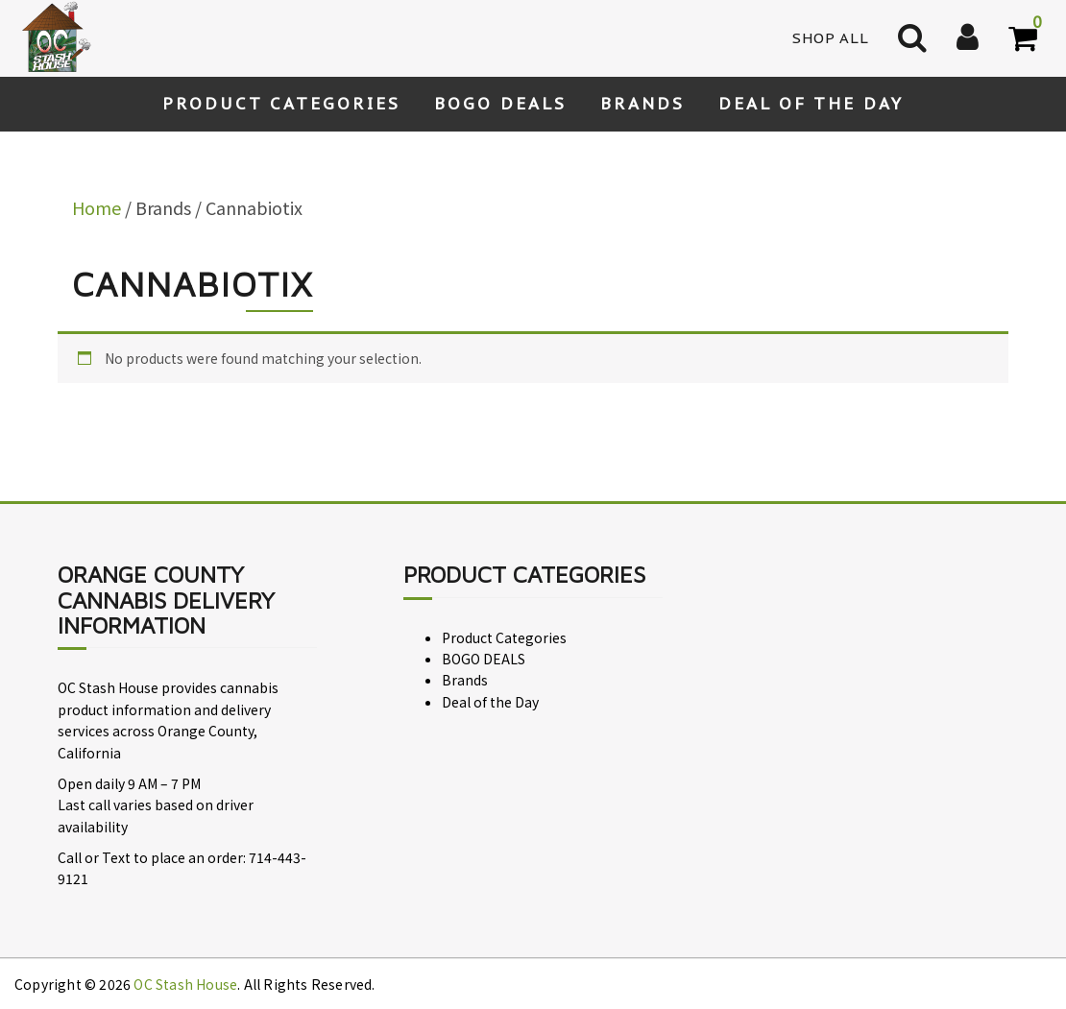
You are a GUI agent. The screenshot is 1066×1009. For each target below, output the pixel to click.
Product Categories (281, 103)
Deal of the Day (811, 103)
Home (96, 207)
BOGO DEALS (500, 103)
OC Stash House (185, 984)
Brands (642, 103)
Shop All (830, 38)
